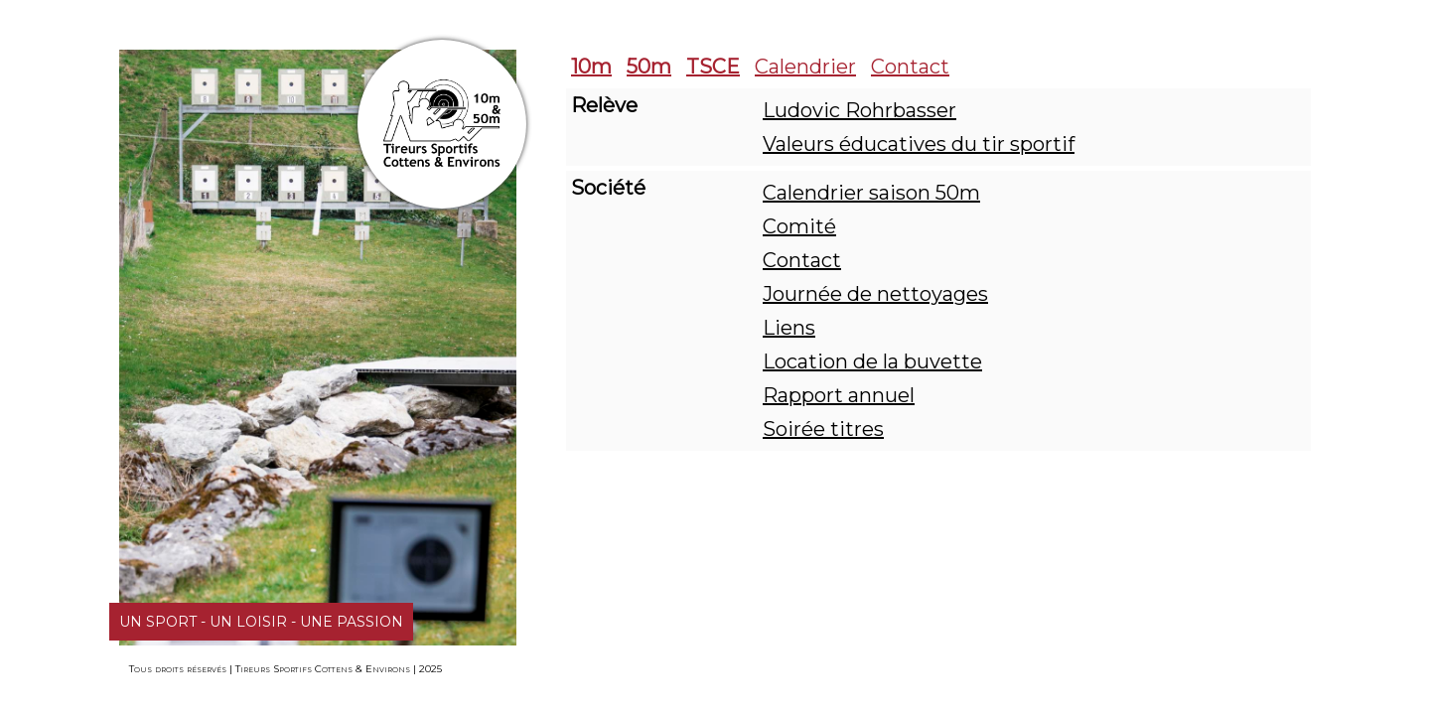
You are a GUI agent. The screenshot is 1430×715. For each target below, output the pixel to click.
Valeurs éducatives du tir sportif (918, 144)
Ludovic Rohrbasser (859, 110)
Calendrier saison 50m (871, 193)
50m (649, 66)
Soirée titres (823, 429)
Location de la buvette (872, 361)
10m (591, 66)
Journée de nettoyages (875, 294)
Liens (789, 328)
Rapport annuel (839, 395)
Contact (910, 66)
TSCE (713, 66)
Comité (799, 226)
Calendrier (805, 66)
